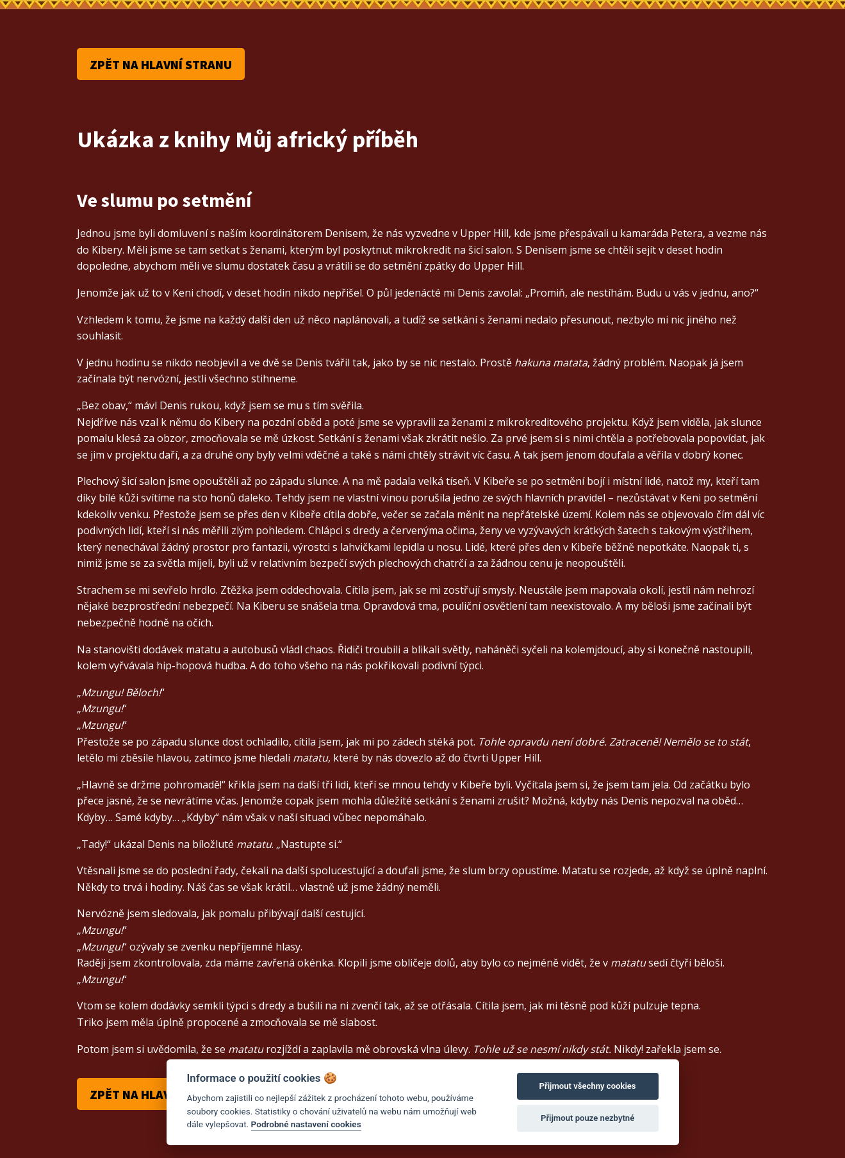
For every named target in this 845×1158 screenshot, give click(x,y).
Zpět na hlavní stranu (161, 64)
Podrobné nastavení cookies (306, 1124)
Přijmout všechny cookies (587, 1086)
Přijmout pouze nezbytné (587, 1118)
